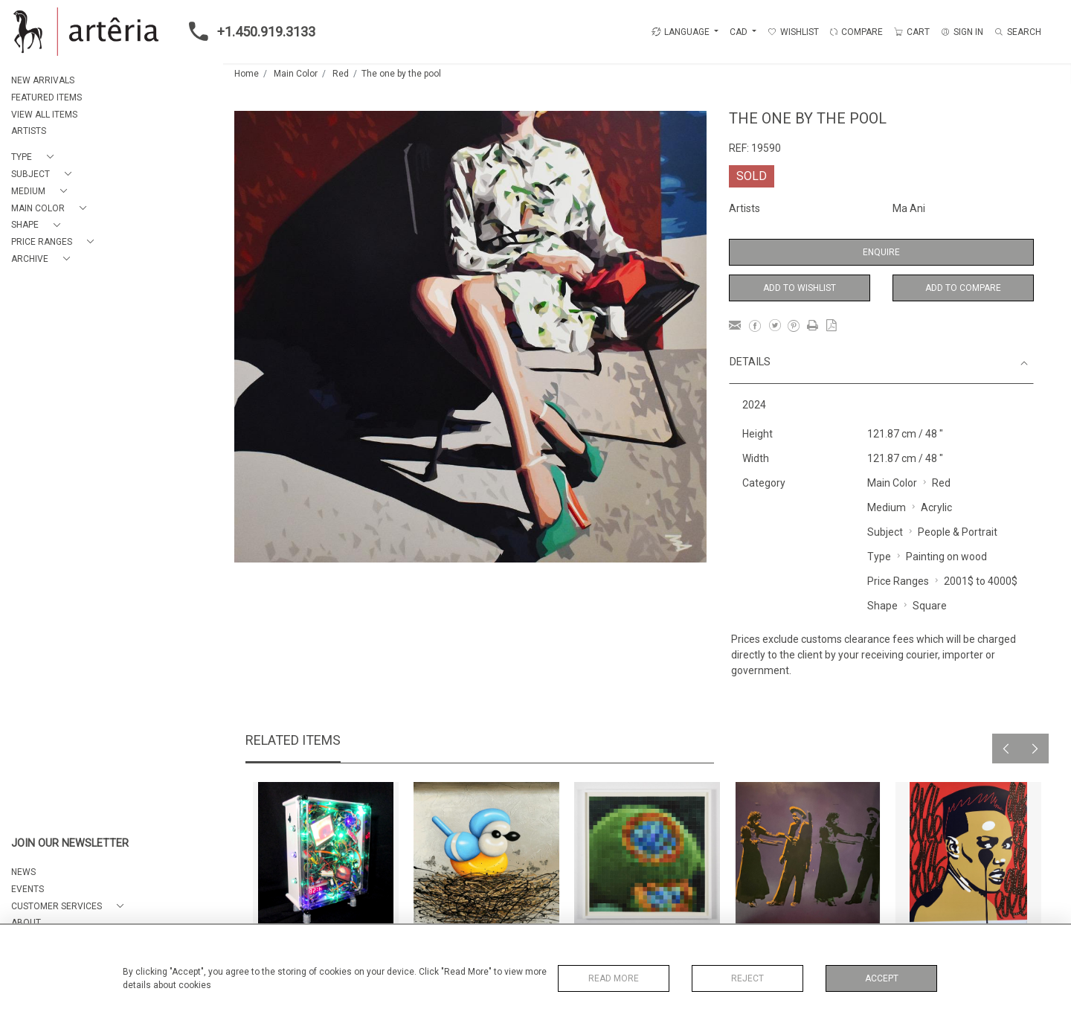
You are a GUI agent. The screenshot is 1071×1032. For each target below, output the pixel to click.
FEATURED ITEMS (46, 97)
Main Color (296, 73)
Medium (886, 507)
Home (246, 73)
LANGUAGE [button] (680, 32)
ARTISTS (28, 131)
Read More (613, 978)
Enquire (881, 252)
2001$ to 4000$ (980, 581)
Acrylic (936, 507)
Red (340, 73)
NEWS (23, 872)
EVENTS (27, 889)
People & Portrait (957, 532)
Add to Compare (963, 288)
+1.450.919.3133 (247, 31)
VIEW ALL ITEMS (44, 114)
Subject (885, 532)
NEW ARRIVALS (42, 80)
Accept (881, 978)
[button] (35, 157)
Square (930, 606)
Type (879, 557)
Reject (747, 978)
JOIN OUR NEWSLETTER (70, 843)
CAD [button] (740, 32)
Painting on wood (946, 557)
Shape (882, 606)
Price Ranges (898, 581)
